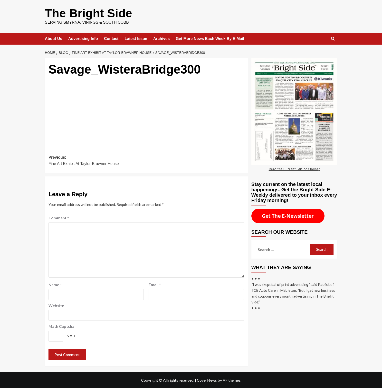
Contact (111, 38)
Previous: (97, 160)
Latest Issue (135, 38)
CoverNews (207, 380)
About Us (53, 38)
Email (155, 284)
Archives (161, 38)
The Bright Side (88, 13)
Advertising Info (83, 38)
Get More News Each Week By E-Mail (210, 38)
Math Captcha (61, 326)
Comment (58, 217)
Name (55, 284)
